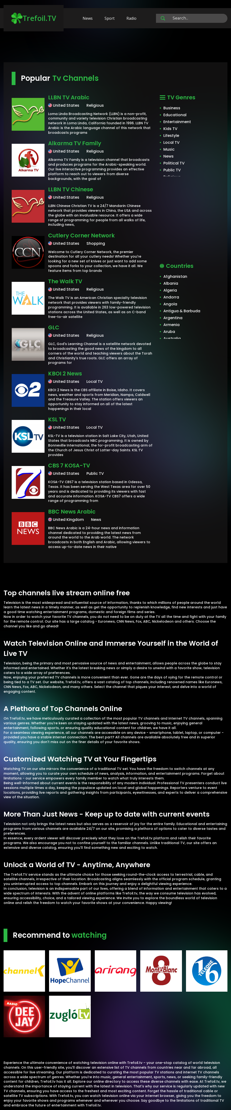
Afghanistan (175, 276)
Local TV (171, 142)
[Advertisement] (115, 47)
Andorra (171, 297)
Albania (170, 283)
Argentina (172, 318)
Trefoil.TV (33, 18)
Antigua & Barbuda (181, 311)
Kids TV (170, 128)
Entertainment (177, 122)
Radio (131, 18)
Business (171, 108)
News (88, 18)
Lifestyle (171, 135)
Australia (172, 338)
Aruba (169, 331)
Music (169, 149)
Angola (170, 304)
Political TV (174, 163)
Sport (110, 18)
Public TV (172, 170)
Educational (174, 115)
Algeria (170, 290)
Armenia (171, 324)
